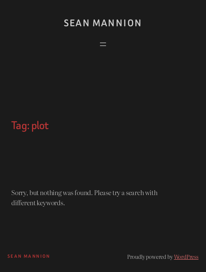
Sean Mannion (103, 23)
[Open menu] (103, 44)
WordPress (186, 256)
